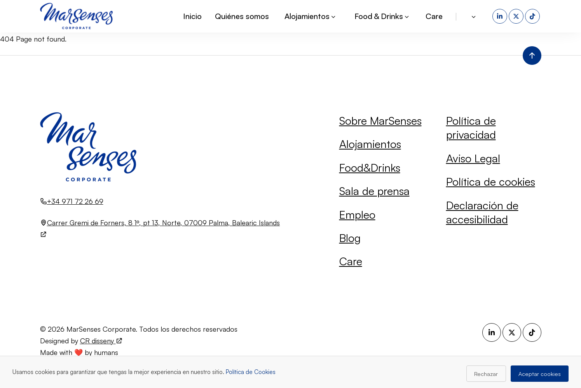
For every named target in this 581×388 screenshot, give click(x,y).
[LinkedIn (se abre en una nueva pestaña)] (500, 15)
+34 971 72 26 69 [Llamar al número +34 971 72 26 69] (75, 201)
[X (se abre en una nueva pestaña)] (517, 15)
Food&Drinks (369, 167)
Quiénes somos (242, 15)
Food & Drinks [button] (382, 15)
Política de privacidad (471, 127)
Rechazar (486, 373)
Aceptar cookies (539, 373)
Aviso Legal (473, 158)
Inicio (192, 15)
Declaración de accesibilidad (482, 212)
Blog (350, 238)
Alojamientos (370, 144)
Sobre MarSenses (380, 120)
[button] (474, 15)
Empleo (357, 214)
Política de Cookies (251, 372)
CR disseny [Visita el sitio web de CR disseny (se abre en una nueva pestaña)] (101, 340)
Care (434, 15)
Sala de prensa (374, 191)
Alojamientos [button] (310, 15)
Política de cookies (490, 181)
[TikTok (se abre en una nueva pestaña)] (533, 15)
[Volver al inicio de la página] (532, 55)
